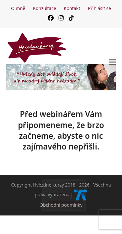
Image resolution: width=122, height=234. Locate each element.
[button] (112, 62)
